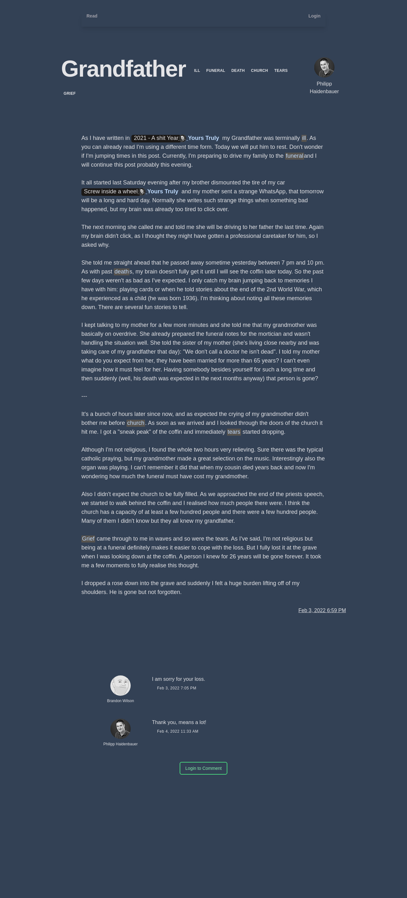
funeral (216, 70)
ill (197, 70)
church (260, 70)
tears (281, 70)
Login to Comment (203, 768)
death (238, 70)
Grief (70, 93)
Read (91, 15)
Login (314, 15)
